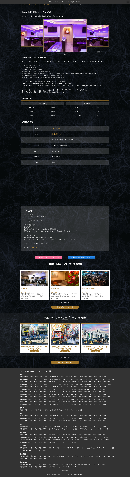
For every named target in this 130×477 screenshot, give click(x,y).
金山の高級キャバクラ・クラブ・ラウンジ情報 (93, 426)
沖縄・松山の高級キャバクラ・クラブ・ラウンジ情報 (35, 439)
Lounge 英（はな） (56, 288)
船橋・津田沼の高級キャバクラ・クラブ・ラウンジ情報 (94, 396)
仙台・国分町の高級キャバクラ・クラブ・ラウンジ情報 (69, 456)
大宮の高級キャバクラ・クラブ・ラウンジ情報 (33, 401)
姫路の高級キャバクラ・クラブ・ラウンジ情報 (62, 420)
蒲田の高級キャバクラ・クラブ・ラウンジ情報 (98, 384)
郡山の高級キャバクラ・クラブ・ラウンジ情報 (33, 458)
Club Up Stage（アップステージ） (91, 288)
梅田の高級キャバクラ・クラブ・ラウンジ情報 (93, 415)
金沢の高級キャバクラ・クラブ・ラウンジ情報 (62, 464)
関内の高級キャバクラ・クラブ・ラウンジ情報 (33, 391)
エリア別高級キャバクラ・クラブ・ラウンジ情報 (36, 371)
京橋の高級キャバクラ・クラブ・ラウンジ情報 (33, 418)
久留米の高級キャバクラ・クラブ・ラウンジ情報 (63, 437)
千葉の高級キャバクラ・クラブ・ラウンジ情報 (62, 396)
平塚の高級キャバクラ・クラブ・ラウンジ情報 (33, 396)
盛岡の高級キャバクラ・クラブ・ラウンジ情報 (100, 456)
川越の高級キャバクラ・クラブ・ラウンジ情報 (62, 404)
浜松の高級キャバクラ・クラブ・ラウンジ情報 (33, 429)
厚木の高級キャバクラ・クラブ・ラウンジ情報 (33, 394)
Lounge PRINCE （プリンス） (60, 128)
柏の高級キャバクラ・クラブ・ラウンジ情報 (61, 399)
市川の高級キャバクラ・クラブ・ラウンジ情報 (33, 399)
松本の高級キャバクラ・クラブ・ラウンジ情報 (62, 467)
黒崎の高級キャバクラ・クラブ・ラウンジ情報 (33, 437)
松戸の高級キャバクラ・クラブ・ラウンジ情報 (90, 399)
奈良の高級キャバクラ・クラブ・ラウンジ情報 (91, 420)
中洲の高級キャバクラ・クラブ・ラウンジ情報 (62, 434)
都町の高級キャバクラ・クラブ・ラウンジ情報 (33, 442)
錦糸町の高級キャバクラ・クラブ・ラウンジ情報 (34, 376)
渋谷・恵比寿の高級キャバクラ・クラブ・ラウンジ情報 (66, 379)
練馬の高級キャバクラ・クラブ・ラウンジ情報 (91, 389)
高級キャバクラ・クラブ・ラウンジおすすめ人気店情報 (65, 2)
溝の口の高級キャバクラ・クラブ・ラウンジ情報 (63, 394)
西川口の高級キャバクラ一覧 (65, 307)
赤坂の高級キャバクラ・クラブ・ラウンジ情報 (33, 389)
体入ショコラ (35, 247)
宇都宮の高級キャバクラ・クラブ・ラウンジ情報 (34, 410)
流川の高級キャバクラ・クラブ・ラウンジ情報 (33, 448)
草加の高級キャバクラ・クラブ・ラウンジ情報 (33, 404)
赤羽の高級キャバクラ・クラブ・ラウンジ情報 (63, 386)
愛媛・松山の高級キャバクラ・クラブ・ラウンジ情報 (64, 448)
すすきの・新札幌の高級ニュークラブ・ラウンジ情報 (35, 456)
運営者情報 (65, 470)
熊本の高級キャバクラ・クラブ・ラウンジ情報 (66, 439)
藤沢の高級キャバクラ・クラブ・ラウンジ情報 (93, 394)
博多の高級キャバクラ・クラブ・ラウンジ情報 (33, 434)
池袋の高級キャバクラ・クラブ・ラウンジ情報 (93, 376)
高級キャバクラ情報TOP (65, 362)
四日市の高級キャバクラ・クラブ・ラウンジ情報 (94, 429)
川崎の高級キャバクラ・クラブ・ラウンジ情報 (62, 391)
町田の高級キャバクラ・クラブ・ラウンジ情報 (93, 386)
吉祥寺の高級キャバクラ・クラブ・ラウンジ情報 (34, 384)
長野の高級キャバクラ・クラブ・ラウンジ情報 (91, 464)
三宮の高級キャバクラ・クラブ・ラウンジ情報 (33, 420)
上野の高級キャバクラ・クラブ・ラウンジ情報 (33, 381)
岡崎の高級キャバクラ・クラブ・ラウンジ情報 (63, 426)
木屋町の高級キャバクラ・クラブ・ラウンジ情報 (92, 418)
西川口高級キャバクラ (58, 134)
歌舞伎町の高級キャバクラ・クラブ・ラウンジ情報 (99, 379)
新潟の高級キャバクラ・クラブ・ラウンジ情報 (33, 464)
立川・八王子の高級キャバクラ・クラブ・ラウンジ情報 (66, 384)
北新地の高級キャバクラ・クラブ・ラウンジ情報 (34, 415)
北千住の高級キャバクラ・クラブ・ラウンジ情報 (34, 386)
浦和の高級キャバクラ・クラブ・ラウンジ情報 (62, 401)
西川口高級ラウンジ (57, 292)
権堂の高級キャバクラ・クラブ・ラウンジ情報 (33, 467)
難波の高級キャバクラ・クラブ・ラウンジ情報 (63, 415)
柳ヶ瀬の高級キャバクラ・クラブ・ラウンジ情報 (63, 429)
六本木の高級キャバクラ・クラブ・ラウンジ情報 (34, 379)
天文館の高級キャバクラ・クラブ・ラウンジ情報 (94, 437)
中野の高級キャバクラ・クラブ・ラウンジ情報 (62, 389)
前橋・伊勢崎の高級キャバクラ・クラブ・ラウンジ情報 (66, 410)
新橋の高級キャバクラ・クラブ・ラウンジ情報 (62, 381)
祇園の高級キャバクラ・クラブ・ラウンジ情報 (62, 418)
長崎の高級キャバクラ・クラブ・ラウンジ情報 (62, 442)
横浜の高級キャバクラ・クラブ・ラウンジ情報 (91, 391)
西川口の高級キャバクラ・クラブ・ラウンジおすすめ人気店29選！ (57, 4)
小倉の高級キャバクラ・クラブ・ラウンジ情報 (91, 434)
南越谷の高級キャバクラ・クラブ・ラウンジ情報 (92, 404)
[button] (64, 54)
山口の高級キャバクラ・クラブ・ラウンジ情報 (33, 450)
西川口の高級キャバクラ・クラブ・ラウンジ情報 (92, 401)
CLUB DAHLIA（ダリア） (28, 288)
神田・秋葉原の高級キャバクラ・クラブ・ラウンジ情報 (94, 381)
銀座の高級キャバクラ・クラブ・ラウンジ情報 (63, 376)
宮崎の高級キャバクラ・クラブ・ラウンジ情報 (95, 439)
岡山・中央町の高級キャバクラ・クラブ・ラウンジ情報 (98, 448)
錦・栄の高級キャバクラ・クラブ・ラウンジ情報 (34, 426)
